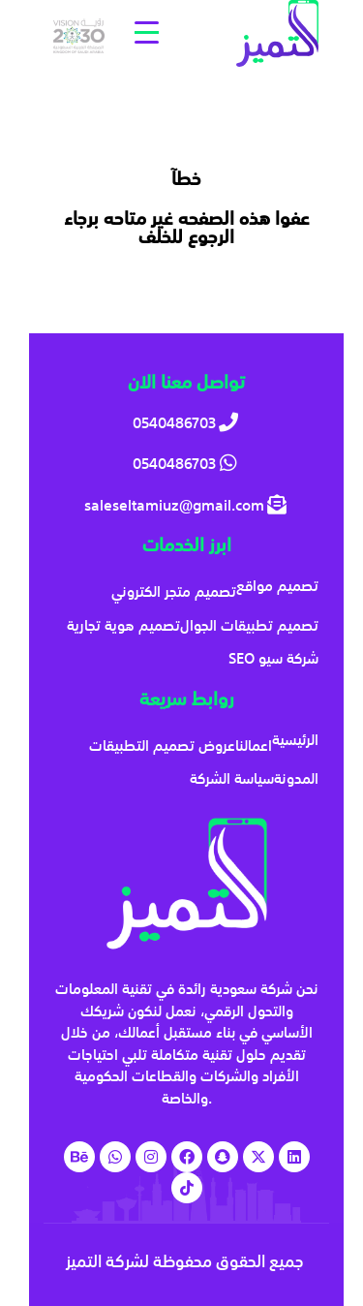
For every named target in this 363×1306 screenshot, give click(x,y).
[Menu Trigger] (146, 31)
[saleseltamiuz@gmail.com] (186, 505)
